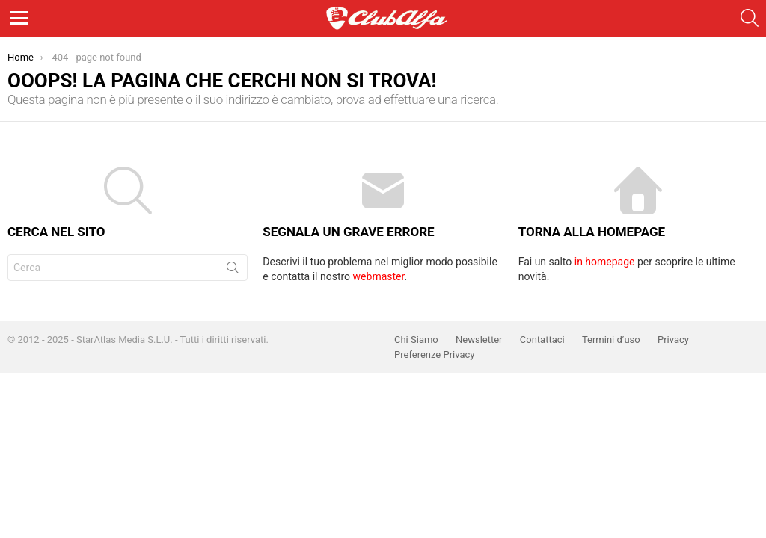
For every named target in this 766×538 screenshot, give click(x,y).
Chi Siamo (416, 339)
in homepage (604, 262)
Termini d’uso (611, 339)
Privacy (673, 339)
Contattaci (542, 339)
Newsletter (479, 339)
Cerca (233, 270)
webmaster (379, 276)
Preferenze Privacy (434, 354)
